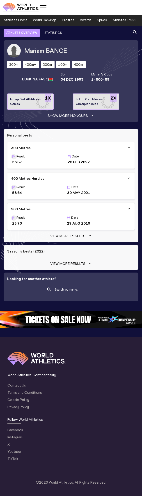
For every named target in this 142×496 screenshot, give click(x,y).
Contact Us (16, 385)
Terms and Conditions (24, 392)
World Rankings (45, 20)
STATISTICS (53, 33)
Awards (86, 20)
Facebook (15, 430)
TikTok (12, 459)
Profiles (68, 20)
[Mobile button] (43, 7)
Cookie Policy (18, 400)
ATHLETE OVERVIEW (21, 33)
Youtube (14, 451)
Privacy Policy (18, 407)
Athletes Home (15, 20)
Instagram (15, 437)
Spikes (102, 20)
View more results (71, 236)
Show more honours (71, 115)
